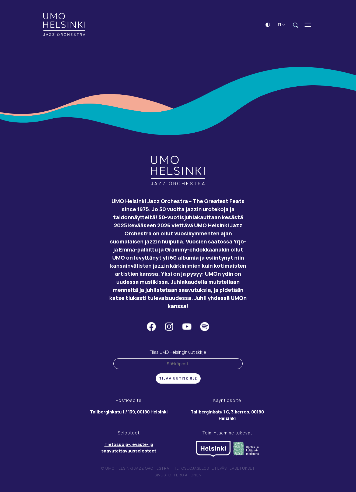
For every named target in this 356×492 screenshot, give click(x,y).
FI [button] (281, 25)
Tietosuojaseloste (193, 468)
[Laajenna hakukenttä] (296, 25)
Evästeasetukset (236, 468)
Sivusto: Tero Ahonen (178, 475)
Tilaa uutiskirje (178, 379)
